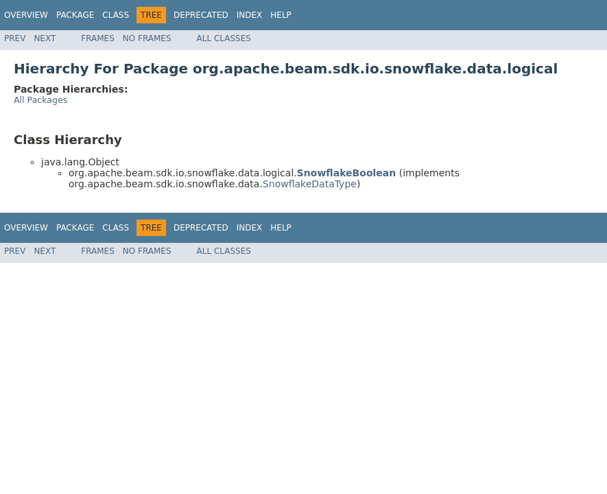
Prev (14, 38)
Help (280, 15)
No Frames (147, 38)
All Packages (40, 100)
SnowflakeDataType (310, 183)
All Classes (224, 38)
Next (45, 38)
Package (75, 15)
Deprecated (201, 15)
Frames (98, 38)
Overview (26, 15)
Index (250, 15)
